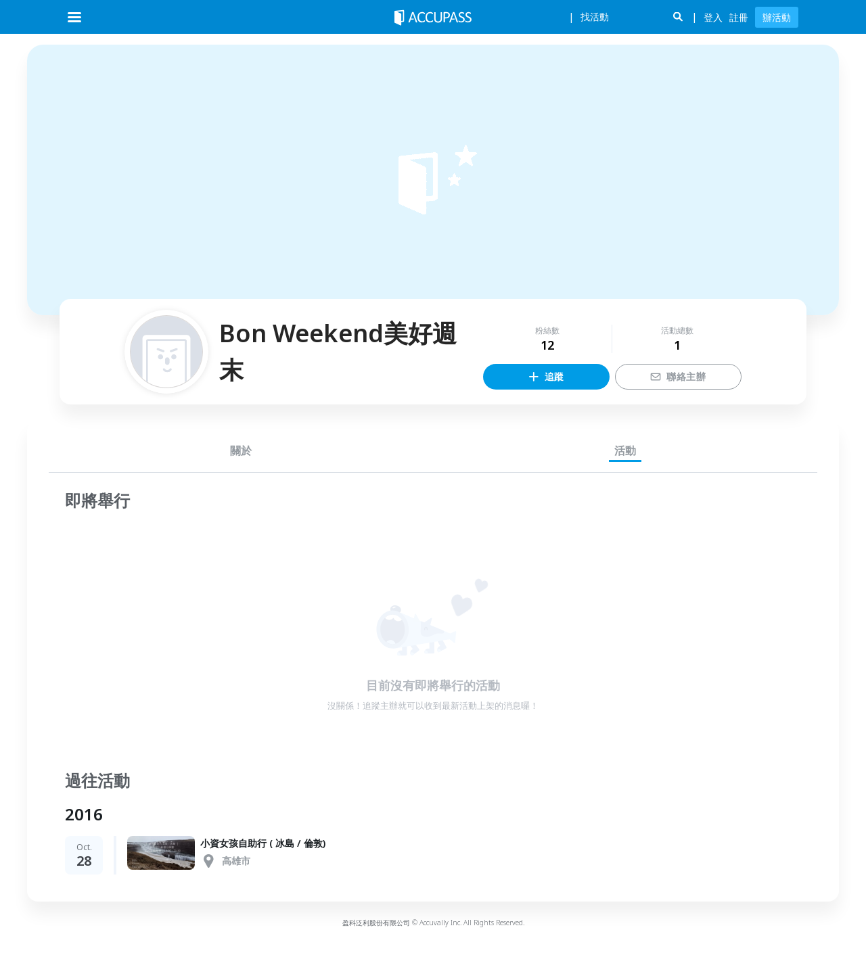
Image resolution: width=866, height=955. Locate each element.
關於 (241, 450)
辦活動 (776, 17)
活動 (625, 450)
